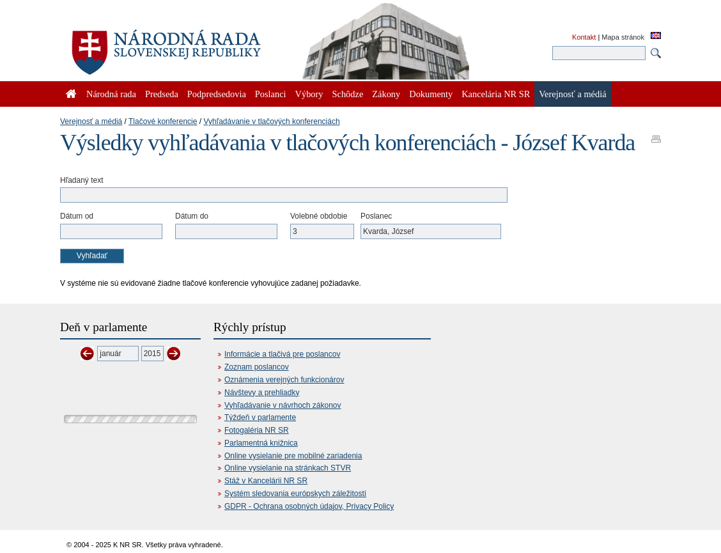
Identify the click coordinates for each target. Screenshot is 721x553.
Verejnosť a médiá (91, 121)
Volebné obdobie (318, 216)
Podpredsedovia (216, 94)
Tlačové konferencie (162, 121)
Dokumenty (431, 94)
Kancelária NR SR (495, 94)
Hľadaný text (82, 180)
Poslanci (270, 94)
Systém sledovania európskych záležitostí (295, 493)
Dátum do (191, 216)
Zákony (386, 94)
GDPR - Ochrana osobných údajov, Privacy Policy (309, 506)
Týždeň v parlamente (260, 417)
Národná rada (111, 94)
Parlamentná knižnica (261, 443)
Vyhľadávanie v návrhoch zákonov (282, 405)
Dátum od (76, 216)
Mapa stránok (622, 37)
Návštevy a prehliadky (261, 392)
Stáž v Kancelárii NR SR (265, 480)
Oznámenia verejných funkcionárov (284, 379)
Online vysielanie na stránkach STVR (287, 467)
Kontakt (584, 37)
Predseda (161, 94)
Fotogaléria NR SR (256, 430)
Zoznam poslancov (256, 366)
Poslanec (376, 216)
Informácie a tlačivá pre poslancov (282, 354)
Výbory (309, 94)
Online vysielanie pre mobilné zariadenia (293, 455)
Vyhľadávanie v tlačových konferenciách (271, 121)
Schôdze (348, 94)
